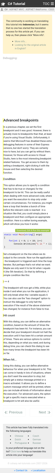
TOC (48, 4)
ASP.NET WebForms (36, 9)
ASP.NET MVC (16, 9)
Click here (16, 451)
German (37, 439)
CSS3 (51, 9)
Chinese (19, 436)
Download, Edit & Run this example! (32, 230)
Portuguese (21, 443)
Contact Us (21, 470)
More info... (21, 41)
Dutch (18, 439)
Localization (39, 470)
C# (6, 9)
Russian (37, 443)
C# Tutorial (16, 4)
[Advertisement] (27, 89)
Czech (36, 436)
